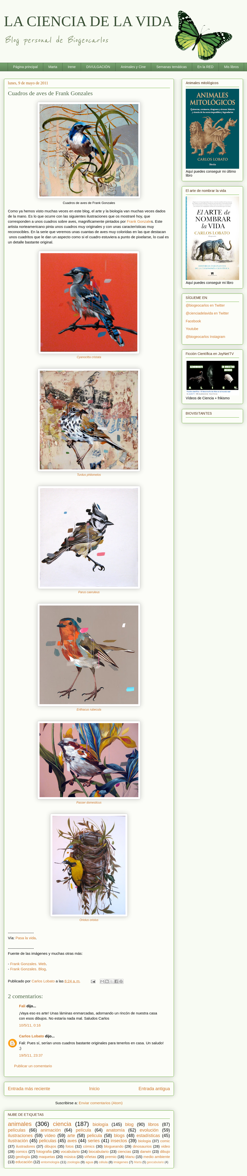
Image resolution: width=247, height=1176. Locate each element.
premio (111, 1157)
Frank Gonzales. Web (28, 964)
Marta (52, 67)
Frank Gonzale (139, 221)
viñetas (90, 1157)
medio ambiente (157, 1157)
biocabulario (99, 1151)
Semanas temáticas (171, 67)
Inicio (94, 1088)
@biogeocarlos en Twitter (205, 305)
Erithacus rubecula (89, 709)
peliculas (47, 1140)
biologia (144, 1141)
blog (129, 1124)
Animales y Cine (133, 67)
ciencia (62, 1124)
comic (165, 1141)
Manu (130, 1157)
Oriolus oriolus (89, 920)
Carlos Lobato (31, 1036)
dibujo (165, 1151)
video (165, 1146)
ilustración (18, 1140)
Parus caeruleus (89, 592)
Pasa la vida (26, 938)
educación (24, 1162)
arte (71, 1135)
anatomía (115, 1130)
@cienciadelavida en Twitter (207, 313)
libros (153, 1124)
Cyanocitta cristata (89, 357)
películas (16, 1130)
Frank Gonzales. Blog (28, 969)
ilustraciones (20, 1135)
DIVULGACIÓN (98, 67)
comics (21, 1151)
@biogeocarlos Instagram (205, 337)
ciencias (124, 1151)
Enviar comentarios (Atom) (101, 1103)
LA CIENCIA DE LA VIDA (88, 21)
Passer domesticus (88, 802)
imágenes (121, 1162)
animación (51, 1130)
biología (100, 1124)
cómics (89, 1146)
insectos (119, 1140)
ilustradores (25, 1146)
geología (23, 1157)
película (83, 1130)
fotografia (44, 1151)
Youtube (192, 329)
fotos (70, 1146)
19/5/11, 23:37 (31, 1055)
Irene (72, 67)
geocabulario (155, 1162)
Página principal (25, 67)
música (70, 1157)
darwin (145, 1151)
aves (72, 1140)
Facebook (193, 321)
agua (89, 1162)
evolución (149, 1130)
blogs (119, 1135)
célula (103, 1162)
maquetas (47, 1157)
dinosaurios (142, 1146)
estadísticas (148, 1135)
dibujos (50, 1146)
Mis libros (231, 67)
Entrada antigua (154, 1088)
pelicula (94, 1135)
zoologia (73, 1162)
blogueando (113, 1146)
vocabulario (70, 1151)
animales (20, 1124)
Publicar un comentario (33, 1066)
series (94, 1140)
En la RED (205, 67)
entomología (50, 1162)
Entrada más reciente (29, 1088)
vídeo (49, 1135)
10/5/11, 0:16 (30, 1025)
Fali (22, 1006)
